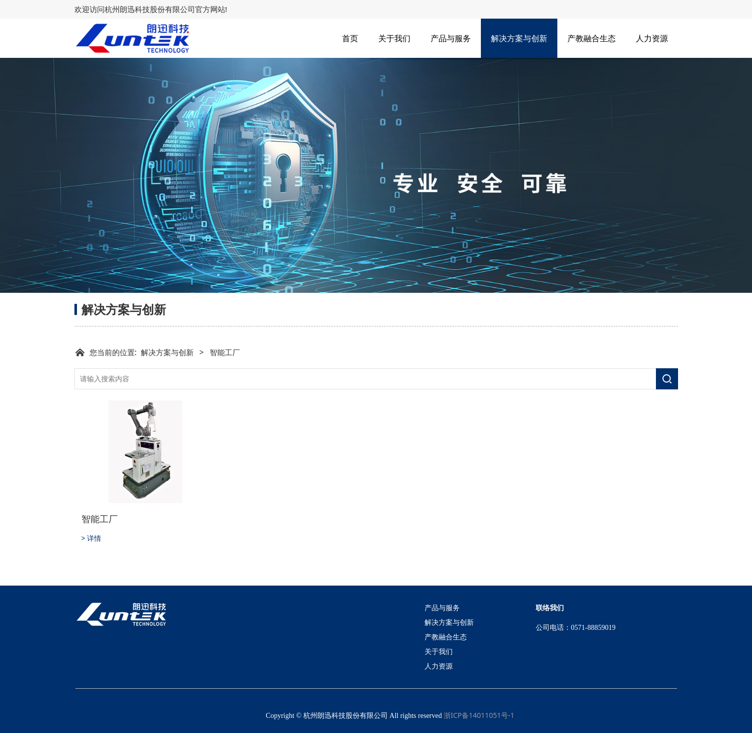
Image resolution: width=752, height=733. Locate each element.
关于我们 (394, 38)
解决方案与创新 (519, 38)
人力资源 (652, 38)
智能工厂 (99, 519)
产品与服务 (451, 38)
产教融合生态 (591, 38)
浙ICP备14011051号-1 (479, 715)
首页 (350, 38)
